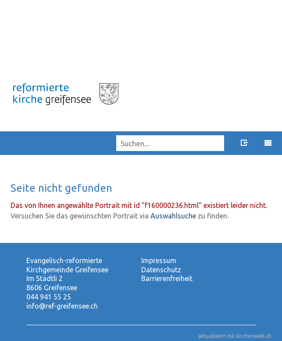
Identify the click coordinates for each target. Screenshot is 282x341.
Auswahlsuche (173, 216)
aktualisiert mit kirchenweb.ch (234, 336)
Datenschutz (161, 270)
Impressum (158, 260)
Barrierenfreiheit (167, 278)
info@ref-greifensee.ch (62, 306)
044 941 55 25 (48, 297)
